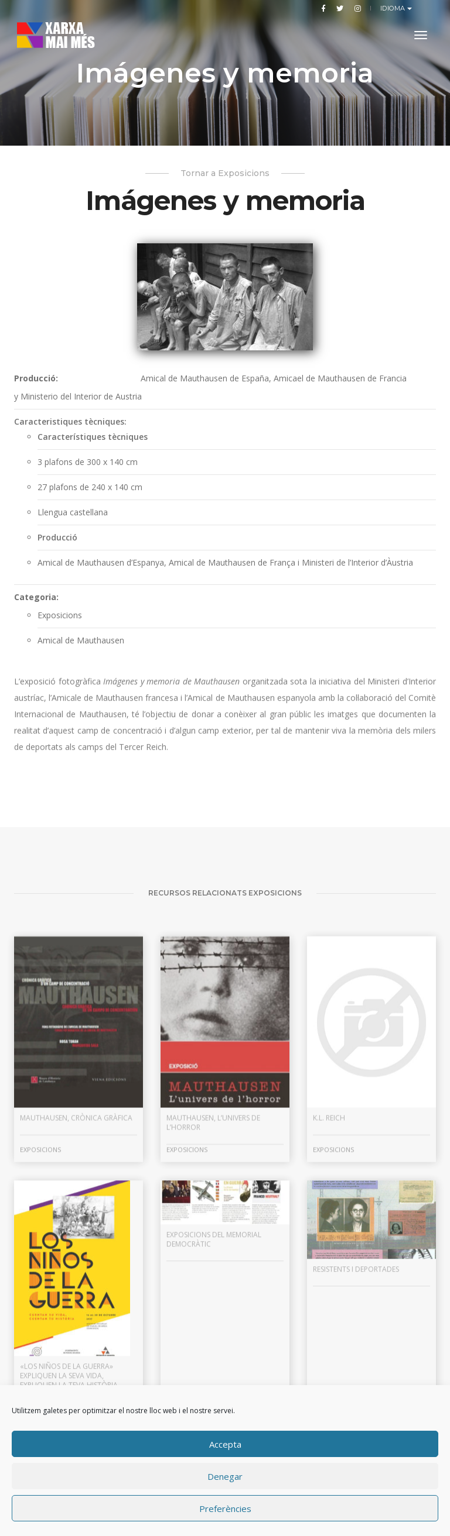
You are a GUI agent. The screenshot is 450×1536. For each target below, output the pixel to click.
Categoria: (36, 596)
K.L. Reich (329, 1256)
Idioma (394, 8)
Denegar (225, 1476)
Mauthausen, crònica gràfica (76, 1256)
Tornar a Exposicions (225, 173)
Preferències (225, 1508)
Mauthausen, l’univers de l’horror (213, 1260)
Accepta (225, 1444)
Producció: (36, 378)
